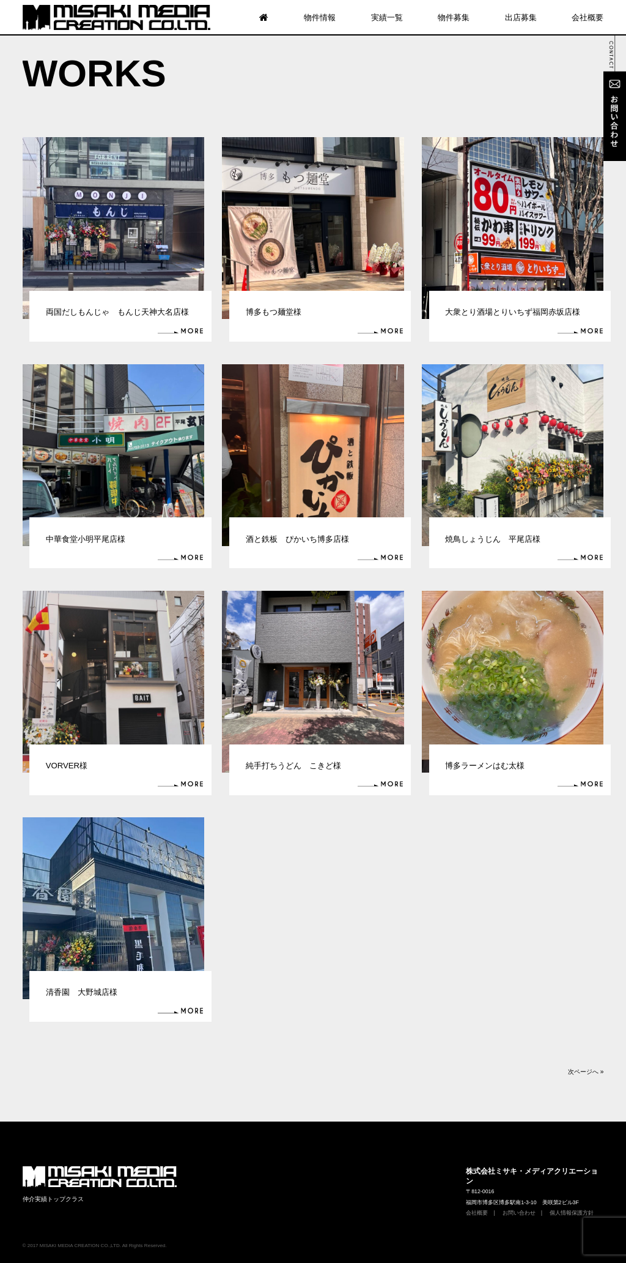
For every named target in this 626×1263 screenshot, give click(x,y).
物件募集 (454, 17)
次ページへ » (586, 1071)
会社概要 (587, 17)
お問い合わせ (519, 1213)
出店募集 (521, 17)
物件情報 (320, 17)
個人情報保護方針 (572, 1213)
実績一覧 (387, 17)
